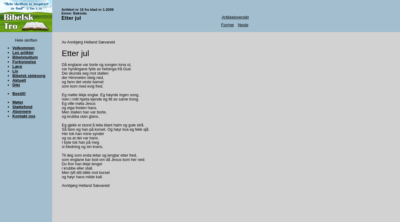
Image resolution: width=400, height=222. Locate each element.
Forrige (227, 25)
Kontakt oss (23, 116)
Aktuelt (19, 80)
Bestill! (19, 93)
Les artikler (23, 52)
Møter (17, 102)
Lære (17, 66)
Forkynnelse (24, 62)
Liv (15, 71)
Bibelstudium (25, 57)
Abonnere (21, 111)
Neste (243, 25)
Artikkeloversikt (235, 17)
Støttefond (22, 107)
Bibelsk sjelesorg (28, 75)
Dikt (16, 85)
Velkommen (23, 48)
